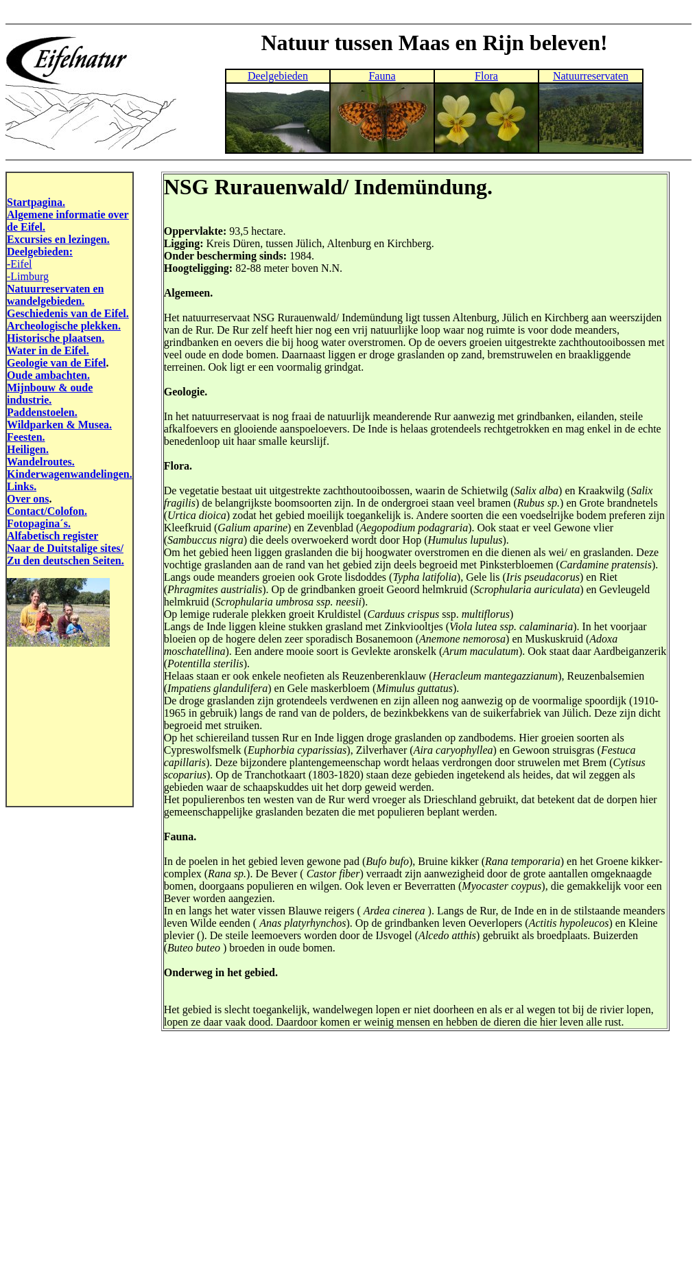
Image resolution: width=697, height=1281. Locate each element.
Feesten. (26, 437)
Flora (486, 76)
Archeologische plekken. (64, 326)
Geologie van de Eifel (56, 363)
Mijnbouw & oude (50, 387)
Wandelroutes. (41, 462)
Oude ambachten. (48, 375)
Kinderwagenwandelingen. (69, 474)
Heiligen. (28, 449)
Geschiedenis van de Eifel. (68, 313)
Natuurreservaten (590, 76)
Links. (21, 486)
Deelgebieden (278, 76)
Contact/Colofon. (47, 511)
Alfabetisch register (52, 536)
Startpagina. (36, 202)
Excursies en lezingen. (58, 239)
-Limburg (28, 276)
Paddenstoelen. (42, 412)
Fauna (381, 76)
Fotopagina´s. (39, 523)
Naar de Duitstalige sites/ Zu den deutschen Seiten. (65, 554)
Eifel (21, 264)
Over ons (28, 499)
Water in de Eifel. (48, 350)
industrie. (29, 400)
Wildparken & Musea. (59, 424)
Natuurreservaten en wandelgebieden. (55, 295)
